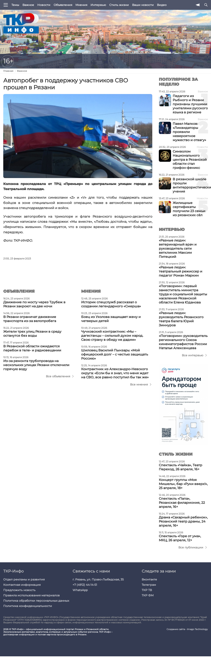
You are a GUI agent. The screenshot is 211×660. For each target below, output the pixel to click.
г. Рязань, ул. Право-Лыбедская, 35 (98, 579)
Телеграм (149, 585)
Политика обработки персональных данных (36, 600)
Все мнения (139, 384)
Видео (162, 5)
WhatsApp (80, 590)
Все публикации (190, 547)
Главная (8, 70)
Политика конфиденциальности (27, 606)
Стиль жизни (119, 5)
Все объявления (58, 376)
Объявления (63, 5)
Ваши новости (143, 5)
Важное (28, 5)
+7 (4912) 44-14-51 (85, 585)
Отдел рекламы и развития (24, 579)
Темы (15, 5)
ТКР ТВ (147, 590)
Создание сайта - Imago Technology (187, 629)
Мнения (81, 5)
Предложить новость (19, 590)
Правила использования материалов (31, 595)
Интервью (98, 5)
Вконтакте (149, 579)
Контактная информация (22, 585)
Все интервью (192, 355)
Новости (43, 5)
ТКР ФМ (148, 595)
